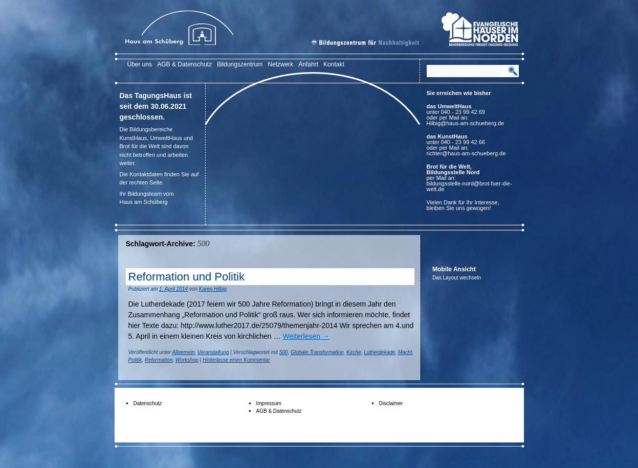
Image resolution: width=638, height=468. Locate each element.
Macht (405, 352)
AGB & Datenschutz (184, 64)
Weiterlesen (305, 336)
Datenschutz (148, 403)
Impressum (268, 403)
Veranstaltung (213, 352)
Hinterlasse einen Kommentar (236, 360)
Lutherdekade (379, 352)
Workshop (187, 360)
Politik (135, 360)
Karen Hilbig (213, 289)
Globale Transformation (317, 352)
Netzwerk (280, 64)
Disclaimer (391, 403)
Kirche (353, 352)
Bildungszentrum (239, 64)
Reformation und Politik (186, 276)
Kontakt (333, 64)
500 (283, 352)
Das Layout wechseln (456, 277)
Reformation (158, 360)
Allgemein (183, 352)
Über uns (139, 64)
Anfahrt (308, 64)
